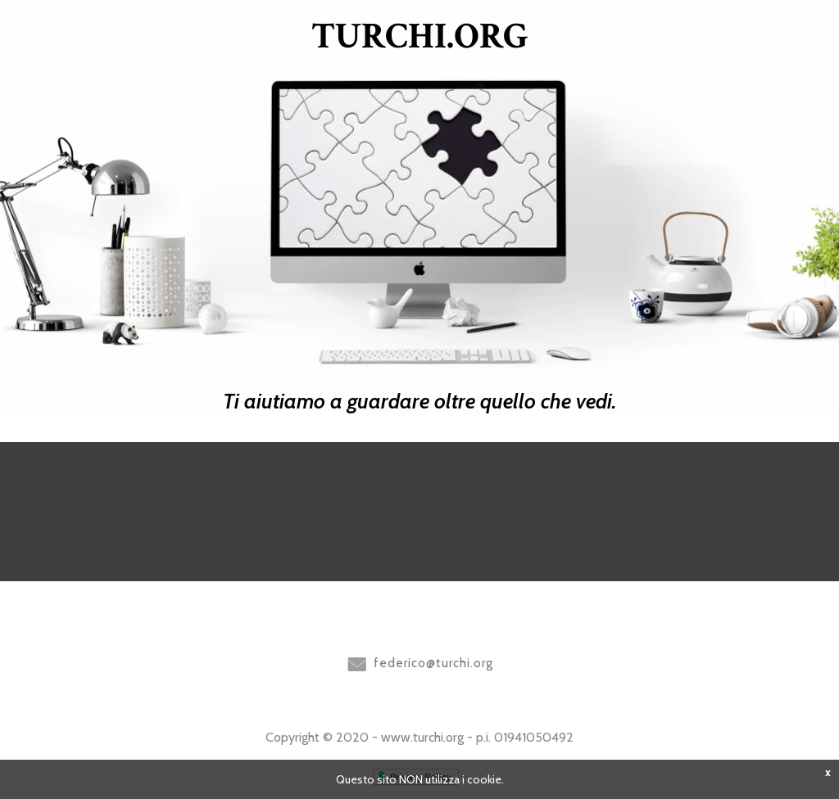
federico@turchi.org (433, 663)
